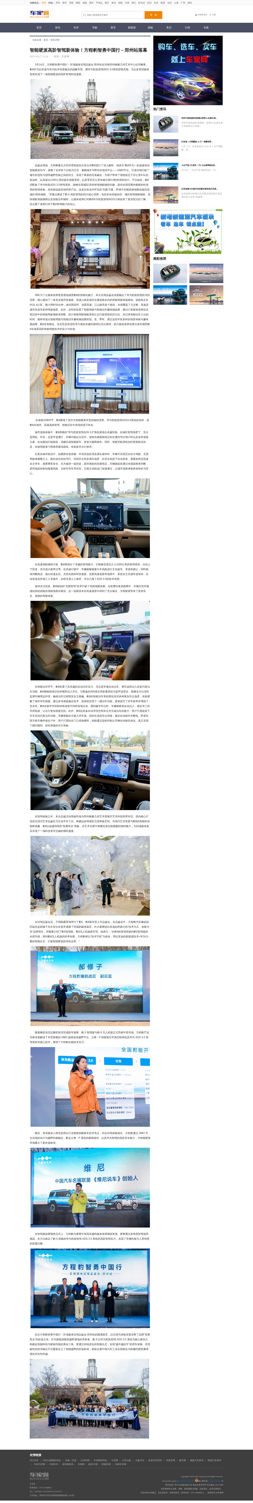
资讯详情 (55, 40)
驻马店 (142, 3)
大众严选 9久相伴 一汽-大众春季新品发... (198, 165)
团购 (150, 27)
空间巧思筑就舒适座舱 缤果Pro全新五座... (199, 118)
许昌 (127, 3)
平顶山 (99, 3)
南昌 (163, 3)
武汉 (149, 3)
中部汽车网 (39, 1464)
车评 (76, 27)
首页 (39, 27)
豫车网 (182, 1460)
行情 (187, 27)
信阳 (120, 3)
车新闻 (81, 1464)
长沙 (156, 3)
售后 (169, 27)
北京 (169, 3)
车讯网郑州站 (100, 1460)
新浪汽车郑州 (155, 1460)
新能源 (132, 27)
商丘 (107, 3)
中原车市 (53, 1464)
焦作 (64, 3)
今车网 (114, 1460)
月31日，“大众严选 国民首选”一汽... (199, 170)
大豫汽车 (139, 1460)
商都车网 (106, 1464)
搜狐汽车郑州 (196, 1460)
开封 (58, 3)
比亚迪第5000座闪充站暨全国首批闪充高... (199, 189)
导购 (94, 27)
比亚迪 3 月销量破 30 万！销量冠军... (197, 142)
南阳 (78, 3)
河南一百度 (70, 1460)
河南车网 (170, 1460)
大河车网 (84, 1460)
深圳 (189, 3)
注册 (214, 15)
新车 (113, 27)
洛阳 (85, 3)
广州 (183, 3)
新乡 (114, 3)
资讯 (57, 27)
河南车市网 (120, 1464)
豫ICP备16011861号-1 (186, 1481)
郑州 (44, 3)
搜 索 (153, 15)
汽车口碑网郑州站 (52, 1460)
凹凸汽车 (34, 1460)
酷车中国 (93, 1464)
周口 (134, 3)
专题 (206, 27)
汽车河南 (126, 1460)
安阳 (71, 3)
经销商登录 (202, 15)
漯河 (91, 3)
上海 (176, 3)
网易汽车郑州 (214, 1460)
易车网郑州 (68, 1464)
